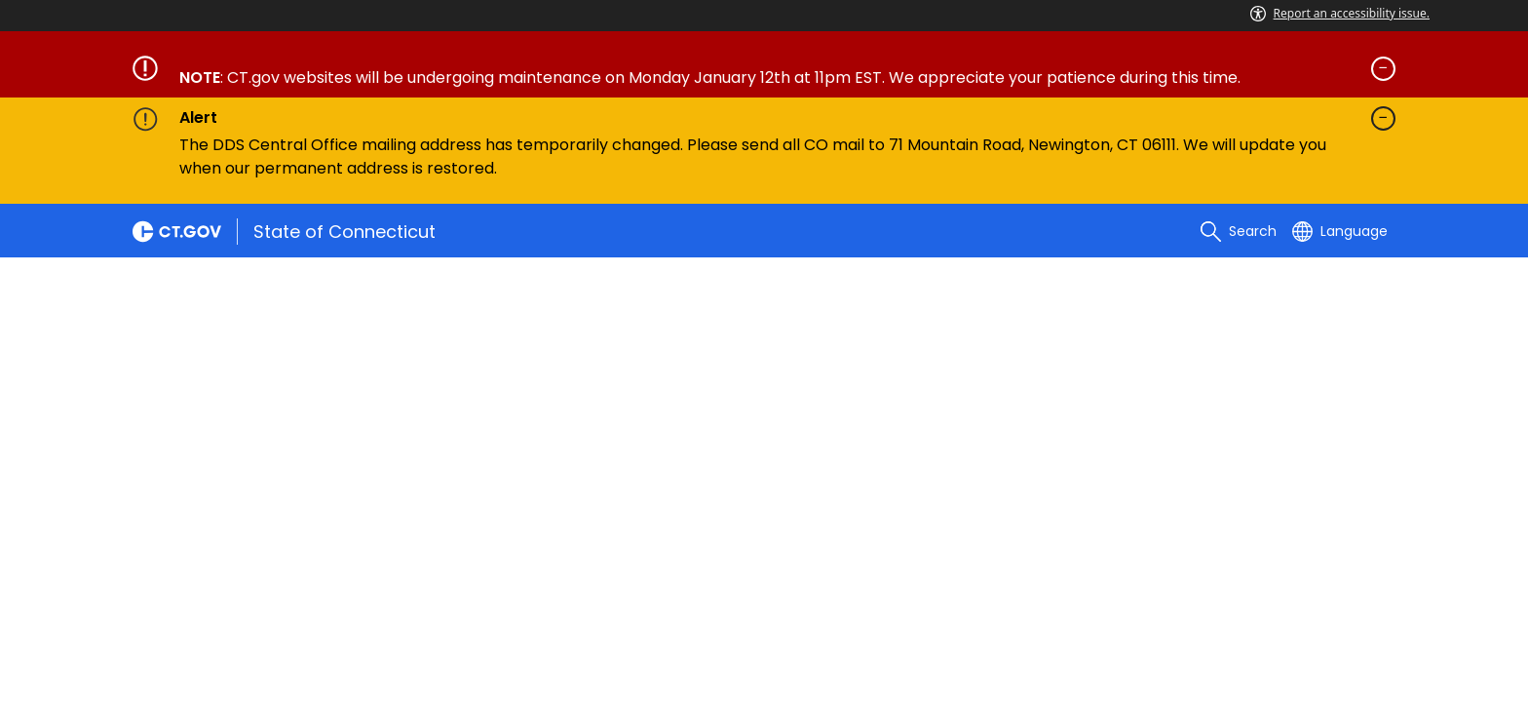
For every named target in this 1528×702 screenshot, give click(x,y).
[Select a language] (1340, 231)
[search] (1239, 231)
